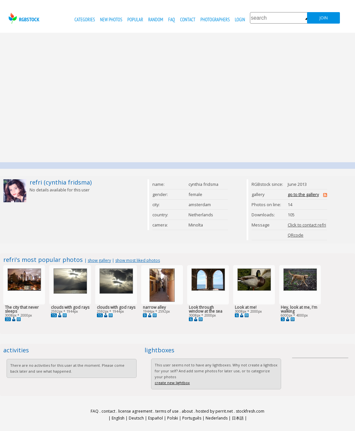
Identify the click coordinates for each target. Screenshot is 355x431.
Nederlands (217, 418)
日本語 (238, 418)
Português (191, 418)
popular (135, 19)
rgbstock (23, 18)
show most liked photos (137, 260)
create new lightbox (172, 382)
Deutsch (136, 418)
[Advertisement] (61, 97)
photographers (215, 19)
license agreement (135, 411)
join (324, 18)
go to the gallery (303, 194)
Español (155, 418)
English (118, 418)
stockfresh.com (250, 411)
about (187, 411)
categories (85, 19)
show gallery (99, 260)
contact (187, 19)
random (155, 19)
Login (240, 19)
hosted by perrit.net (214, 411)
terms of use (167, 411)
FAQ (171, 19)
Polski (172, 418)
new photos (111, 19)
